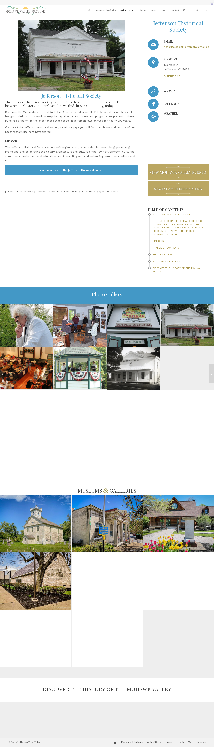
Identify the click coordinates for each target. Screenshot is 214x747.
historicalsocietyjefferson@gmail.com (188, 46)
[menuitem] (90, 10)
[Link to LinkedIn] (207, 10)
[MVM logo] (25, 10)
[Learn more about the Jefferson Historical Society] (71, 170)
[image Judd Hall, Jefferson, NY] (187, 325)
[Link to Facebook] (202, 10)
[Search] (184, 10)
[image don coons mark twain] (27, 325)
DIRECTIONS (172, 76)
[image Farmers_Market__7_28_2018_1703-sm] (133, 325)
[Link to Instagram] (197, 10)
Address (170, 59)
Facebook (171, 104)
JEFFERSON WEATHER (186, 129)
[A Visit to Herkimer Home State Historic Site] (211, 373)
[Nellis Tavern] (2, 373)
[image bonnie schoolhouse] (80, 325)
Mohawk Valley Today (30, 742)
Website (170, 91)
